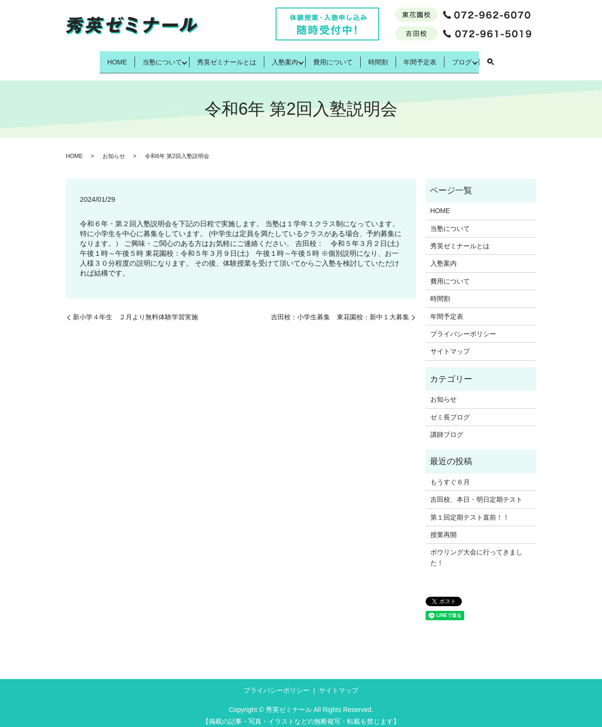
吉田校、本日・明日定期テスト (476, 492)
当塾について (144, 58)
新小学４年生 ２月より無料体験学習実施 (135, 309)
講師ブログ (446, 427)
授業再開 (443, 527)
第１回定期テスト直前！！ (469, 510)
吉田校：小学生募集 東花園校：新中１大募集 (340, 309)
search (521, 59)
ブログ (489, 58)
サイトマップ (450, 344)
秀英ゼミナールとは (215, 58)
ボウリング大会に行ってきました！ (476, 550)
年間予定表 (439, 58)
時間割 (389, 58)
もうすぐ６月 (450, 474)
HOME (91, 58)
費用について (336, 58)
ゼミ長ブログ (450, 409)
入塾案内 (282, 58)
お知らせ (114, 149)
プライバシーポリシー (463, 327)
